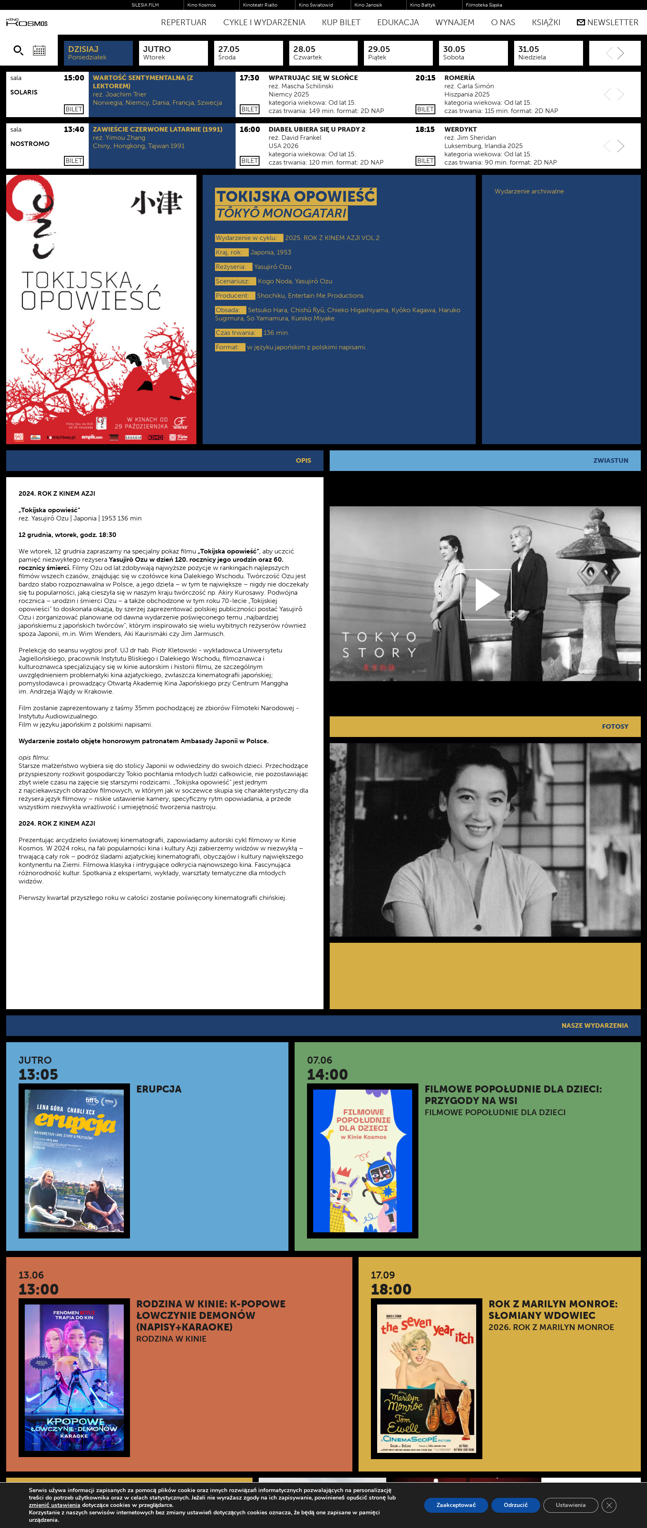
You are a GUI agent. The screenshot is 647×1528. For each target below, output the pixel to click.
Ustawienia (571, 1505)
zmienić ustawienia (54, 1505)
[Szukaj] (18, 50)
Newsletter (608, 22)
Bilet (74, 109)
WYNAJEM (455, 22)
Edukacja (398, 22)
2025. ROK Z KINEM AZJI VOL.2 (332, 238)
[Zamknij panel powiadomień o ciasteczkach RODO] (609, 1505)
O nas (503, 22)
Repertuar (184, 22)
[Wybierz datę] (39, 50)
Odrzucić (516, 1505)
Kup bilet (341, 22)
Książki (546, 22)
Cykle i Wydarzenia (264, 22)
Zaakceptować (456, 1505)
